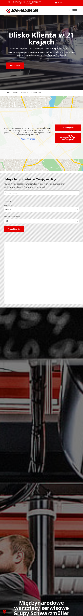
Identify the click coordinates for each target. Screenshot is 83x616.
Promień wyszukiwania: (9, 203)
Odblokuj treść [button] (68, 127)
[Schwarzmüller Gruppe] (27, 10)
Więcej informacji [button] (28, 139)
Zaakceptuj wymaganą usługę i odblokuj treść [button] (68, 138)
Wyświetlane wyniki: (12, 216)
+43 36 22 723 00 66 (23, 3)
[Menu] (73, 10)
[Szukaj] (67, 10)
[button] (4, 611)
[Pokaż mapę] (15, 65)
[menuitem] (58, 2)
